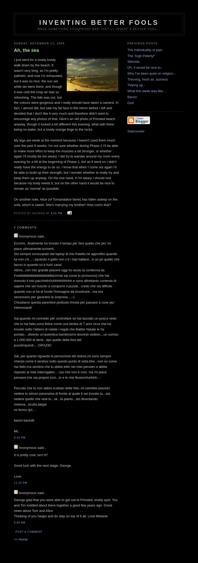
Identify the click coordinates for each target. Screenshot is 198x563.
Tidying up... (136, 85)
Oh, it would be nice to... (145, 67)
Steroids (133, 62)
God (130, 103)
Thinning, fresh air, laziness (147, 79)
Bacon (132, 97)
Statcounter (136, 131)
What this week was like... (146, 91)
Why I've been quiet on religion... (151, 73)
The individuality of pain (144, 50)
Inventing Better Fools (99, 22)
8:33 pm (20, 437)
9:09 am (19, 522)
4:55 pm (56, 213)
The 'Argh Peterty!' (141, 56)
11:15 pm (20, 482)
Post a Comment (29, 531)
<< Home (21, 539)
